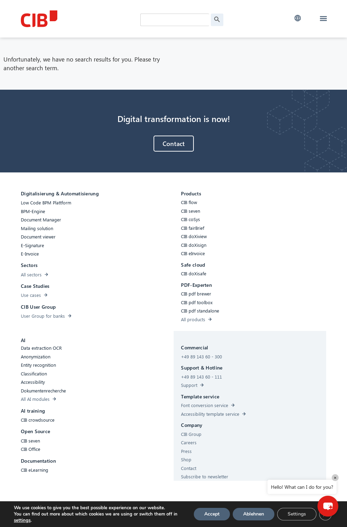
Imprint (196, 514)
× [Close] (335, 477)
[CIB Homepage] (73, 18)
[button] (297, 18)
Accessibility (113, 514)
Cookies (140, 514)
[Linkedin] (220, 514)
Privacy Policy (168, 514)
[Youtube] (234, 514)
